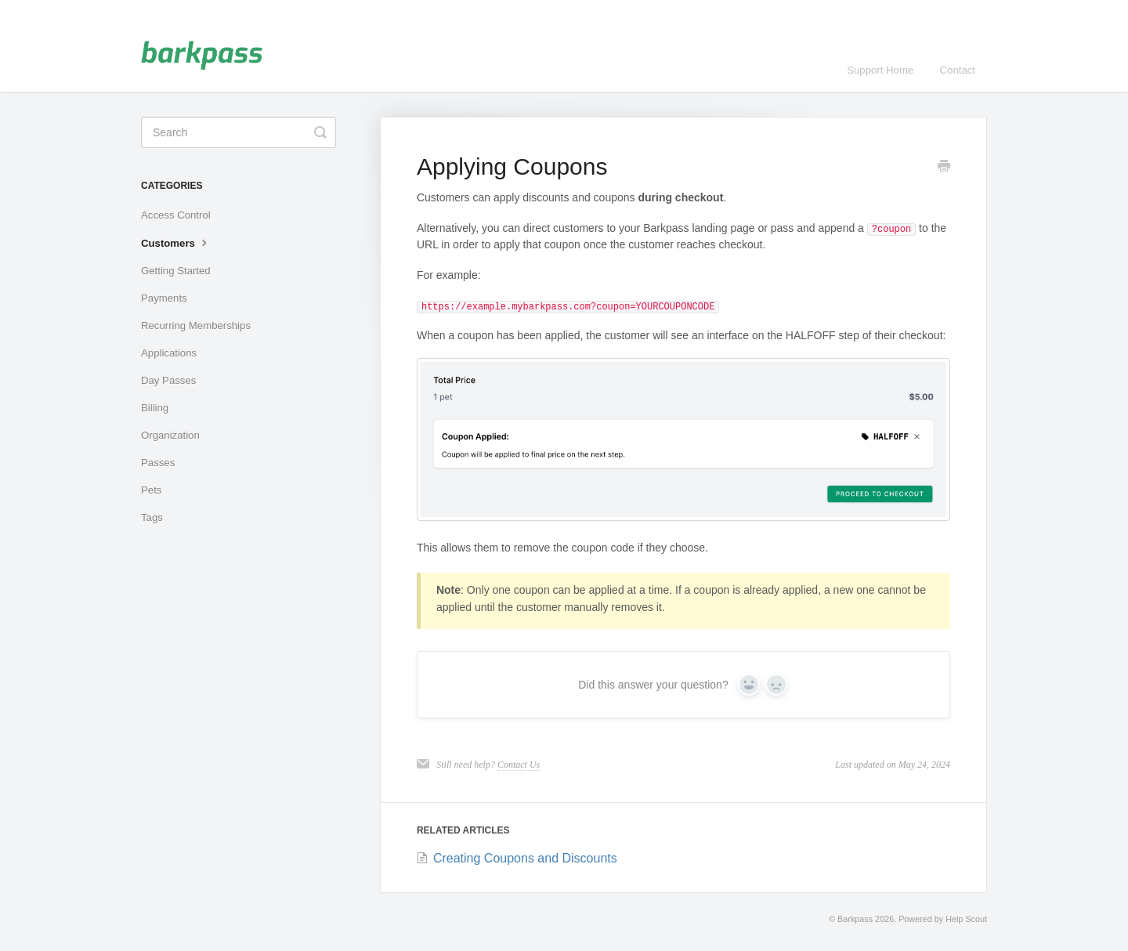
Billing (154, 408)
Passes (158, 462)
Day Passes (168, 380)
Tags (152, 517)
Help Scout (966, 919)
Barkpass (855, 919)
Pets (151, 490)
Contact (957, 70)
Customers (176, 242)
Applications (169, 353)
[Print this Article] (944, 167)
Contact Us (518, 764)
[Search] (238, 132)
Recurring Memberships (196, 325)
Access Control (176, 215)
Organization (170, 435)
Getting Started (176, 271)
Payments (164, 298)
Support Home (880, 70)
